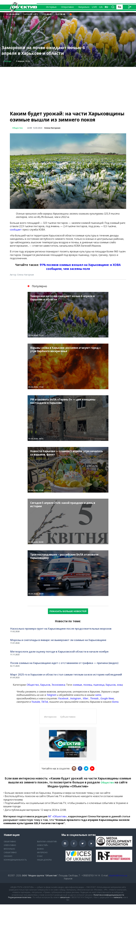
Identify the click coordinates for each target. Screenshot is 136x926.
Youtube (35, 701)
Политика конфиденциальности (109, 895)
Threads (94, 698)
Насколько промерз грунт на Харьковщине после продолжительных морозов (60, 628)
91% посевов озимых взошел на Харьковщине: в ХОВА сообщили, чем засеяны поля (80, 267)
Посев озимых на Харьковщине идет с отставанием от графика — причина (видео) (64, 663)
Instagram (75, 698)
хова (120, 684)
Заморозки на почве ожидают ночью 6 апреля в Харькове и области (43, 50)
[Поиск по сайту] (113, 7)
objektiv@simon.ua (118, 875)
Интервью (51, 6)
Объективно (10, 841)
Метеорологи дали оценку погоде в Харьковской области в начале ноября (59, 651)
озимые (77, 684)
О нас (40, 856)
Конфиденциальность (15, 859)
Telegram (51, 695)
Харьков (45, 684)
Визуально (83, 6)
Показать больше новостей (68, 611)
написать (118, 897)
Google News (107, 698)
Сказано (8, 856)
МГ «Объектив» (57, 816)
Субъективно (68, 716)
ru (106, 7)
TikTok (44, 701)
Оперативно (67, 6)
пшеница (98, 684)
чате (98, 695)
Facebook (63, 698)
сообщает (16, 229)
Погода (7, 61)
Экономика (58, 684)
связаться (64, 897)
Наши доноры (44, 859)
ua (100, 7)
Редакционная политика (19, 897)
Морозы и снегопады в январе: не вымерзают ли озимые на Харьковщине (58, 640)
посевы (87, 684)
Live (94, 7)
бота (115, 701)
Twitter (86, 768)
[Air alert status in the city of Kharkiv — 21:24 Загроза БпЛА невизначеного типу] (71, 14)
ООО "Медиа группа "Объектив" (40, 875)
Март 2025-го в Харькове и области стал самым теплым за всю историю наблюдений (66, 674)
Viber (85, 698)
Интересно (50, 716)
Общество (17, 128)
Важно (40, 849)
